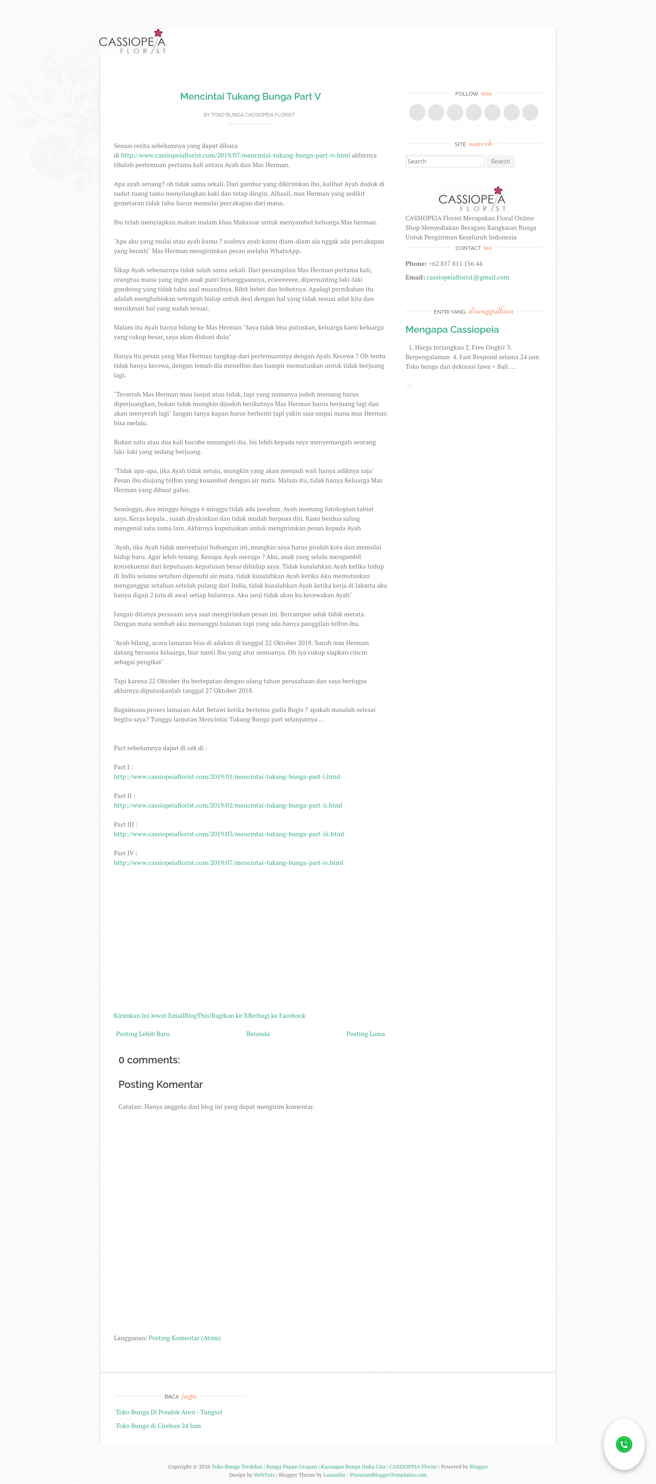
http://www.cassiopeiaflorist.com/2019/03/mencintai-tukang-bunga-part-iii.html (229, 833)
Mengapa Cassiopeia (452, 329)
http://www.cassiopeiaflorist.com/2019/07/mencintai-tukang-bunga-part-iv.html (235, 155)
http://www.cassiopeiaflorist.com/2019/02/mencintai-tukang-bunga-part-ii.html (228, 805)
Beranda (258, 1033)
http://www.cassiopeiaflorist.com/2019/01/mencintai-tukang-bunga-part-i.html (227, 776)
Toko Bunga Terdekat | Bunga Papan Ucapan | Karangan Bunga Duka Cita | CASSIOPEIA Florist (324, 1466)
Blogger (479, 1466)
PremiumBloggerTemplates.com (388, 1474)
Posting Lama (366, 1033)
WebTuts (264, 1474)
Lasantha (334, 1474)
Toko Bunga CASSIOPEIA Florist (253, 115)
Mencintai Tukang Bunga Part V (250, 96)
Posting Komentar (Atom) (185, 1337)
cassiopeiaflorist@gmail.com (468, 277)
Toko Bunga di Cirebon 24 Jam (158, 1425)
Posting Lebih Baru (143, 1033)
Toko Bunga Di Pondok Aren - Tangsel (169, 1412)
